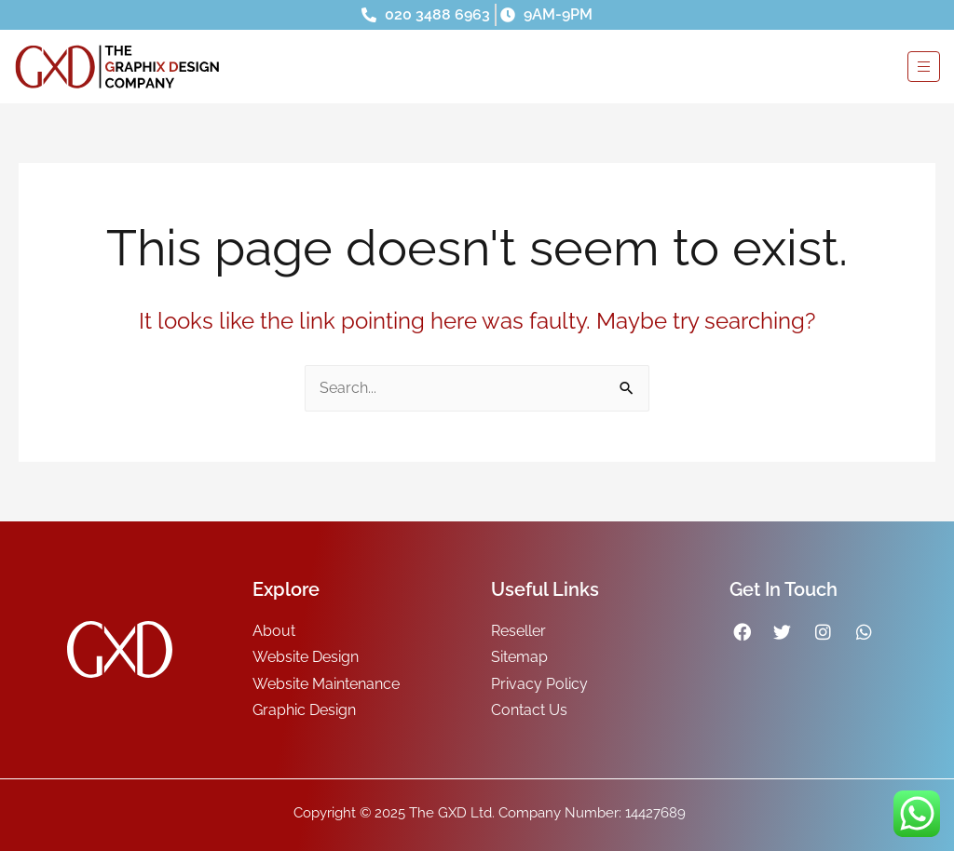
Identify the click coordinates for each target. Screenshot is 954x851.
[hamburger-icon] (923, 66)
